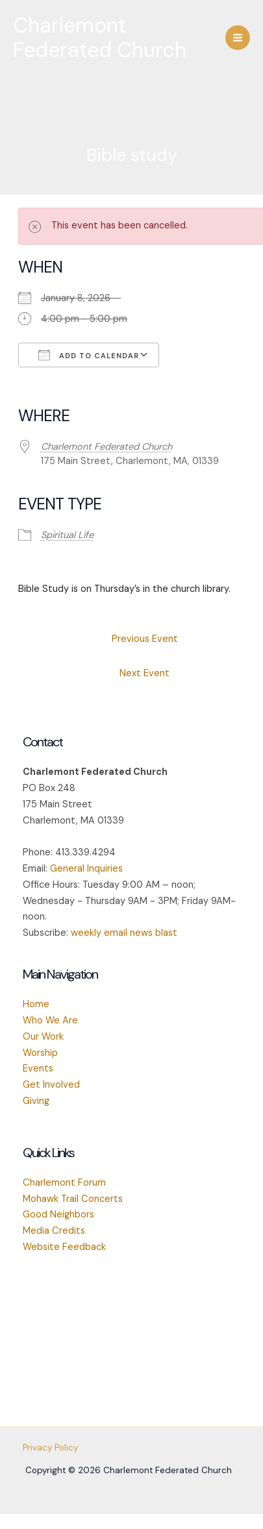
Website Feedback (64, 1247)
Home (36, 1004)
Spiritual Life (67, 535)
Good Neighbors (58, 1214)
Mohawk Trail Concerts (73, 1199)
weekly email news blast (124, 933)
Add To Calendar (88, 355)
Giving (36, 1101)
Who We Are (50, 1020)
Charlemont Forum (64, 1183)
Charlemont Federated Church (99, 38)
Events (38, 1068)
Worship (40, 1053)
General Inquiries (86, 868)
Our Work (43, 1037)
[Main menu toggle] (237, 37)
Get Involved (51, 1085)
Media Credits (54, 1231)
